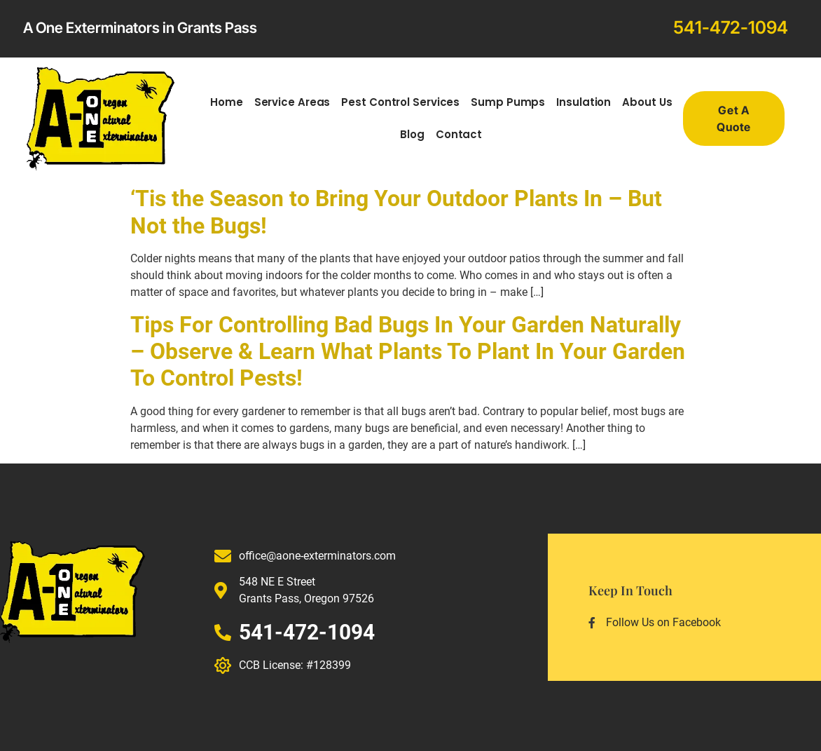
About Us (647, 102)
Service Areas (292, 102)
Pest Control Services (400, 102)
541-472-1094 (730, 27)
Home (226, 102)
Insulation (583, 102)
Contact (459, 134)
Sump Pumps (508, 102)
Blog (412, 134)
